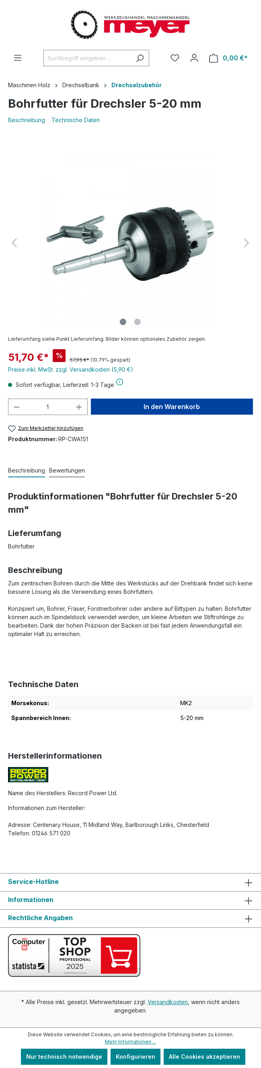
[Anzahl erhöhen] (79, 407)
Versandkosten (168, 1001)
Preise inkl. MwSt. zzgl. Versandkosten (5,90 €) (70, 369)
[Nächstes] (246, 243)
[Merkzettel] (175, 58)
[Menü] (17, 58)
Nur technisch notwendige (64, 1056)
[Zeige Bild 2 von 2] (137, 322)
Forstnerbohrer (107, 608)
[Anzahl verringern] (16, 407)
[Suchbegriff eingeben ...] (87, 58)
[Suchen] (139, 58)
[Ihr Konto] (194, 58)
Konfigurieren (135, 1056)
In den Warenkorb (172, 407)
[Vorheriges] (14, 243)
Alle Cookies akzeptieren (204, 1056)
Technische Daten (75, 120)
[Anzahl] (48, 407)
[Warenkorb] (228, 58)
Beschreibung (26, 120)
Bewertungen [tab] (67, 470)
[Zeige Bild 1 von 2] (123, 322)
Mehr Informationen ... (130, 1042)
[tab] (26, 470)
